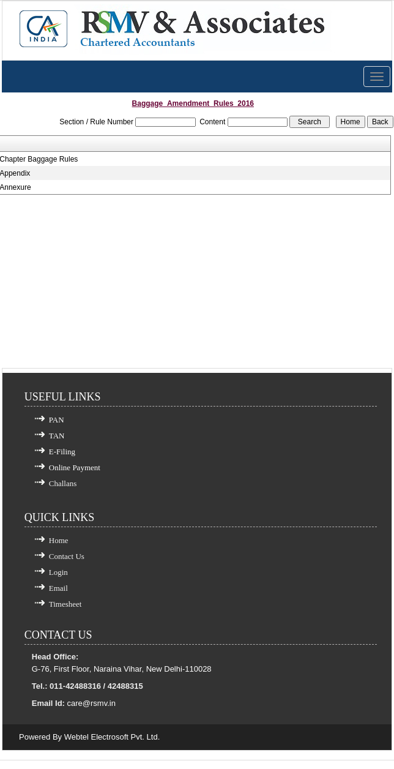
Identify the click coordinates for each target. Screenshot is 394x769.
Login (58, 572)
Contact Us (66, 556)
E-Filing (62, 451)
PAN (56, 419)
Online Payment (74, 467)
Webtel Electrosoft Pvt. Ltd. (112, 736)
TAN (57, 435)
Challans (63, 483)
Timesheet (65, 604)
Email (58, 588)
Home (59, 540)
